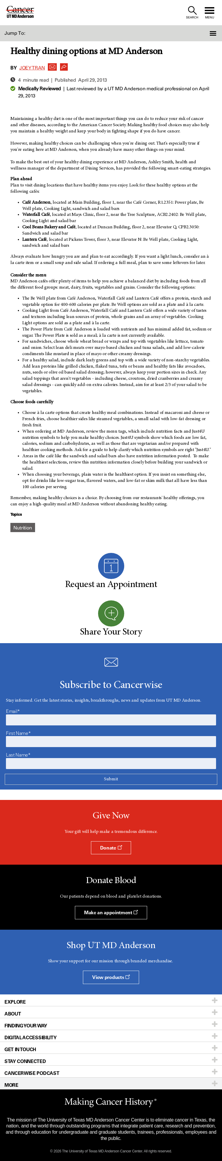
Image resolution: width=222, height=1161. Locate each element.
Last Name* (18, 755)
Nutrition (22, 528)
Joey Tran (32, 68)
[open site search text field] (192, 13)
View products (111, 977)
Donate (111, 848)
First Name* (18, 733)
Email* (13, 711)
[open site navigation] (209, 13)
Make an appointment (111, 912)
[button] (205, 33)
